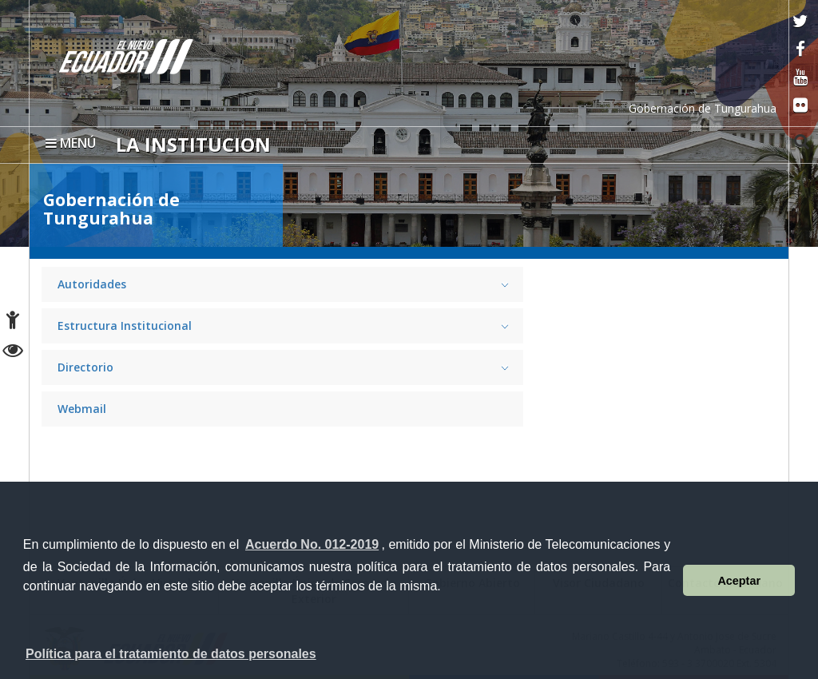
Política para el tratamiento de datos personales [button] (171, 654)
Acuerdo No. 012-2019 (312, 544)
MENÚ (71, 143)
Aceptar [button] (738, 580)
